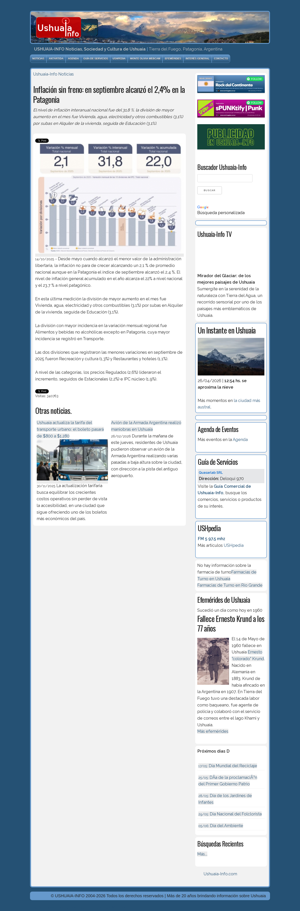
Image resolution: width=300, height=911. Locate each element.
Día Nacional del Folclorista (230, 813)
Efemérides (173, 58)
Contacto (221, 58)
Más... (202, 854)
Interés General (197, 58)
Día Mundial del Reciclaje (227, 765)
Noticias (38, 58)
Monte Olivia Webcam (145, 58)
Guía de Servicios (95, 58)
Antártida (56, 58)
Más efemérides (212, 731)
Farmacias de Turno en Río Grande (229, 585)
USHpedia (118, 58)
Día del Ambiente (220, 825)
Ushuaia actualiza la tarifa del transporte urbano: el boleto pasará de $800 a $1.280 (70, 429)
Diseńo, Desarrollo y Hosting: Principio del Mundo (77, 907)
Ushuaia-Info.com (220, 873)
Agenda (73, 58)
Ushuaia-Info (45, 74)
